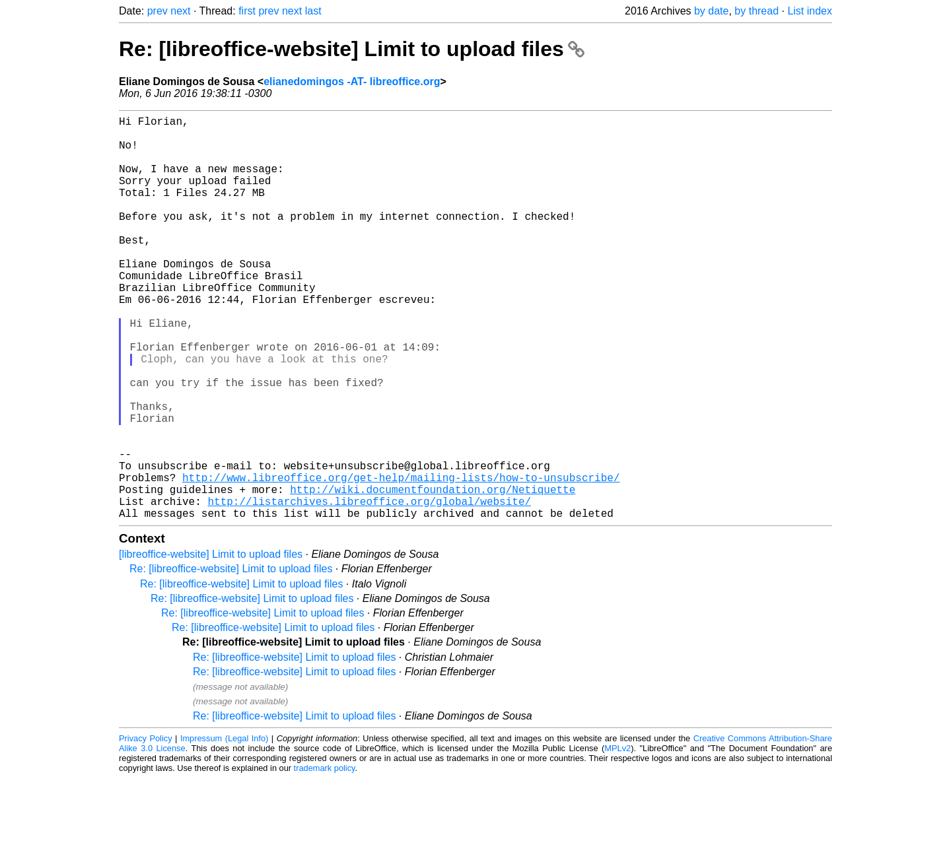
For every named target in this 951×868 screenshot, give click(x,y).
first (247, 11)
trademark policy (324, 858)
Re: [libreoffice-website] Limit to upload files (351, 49)
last (313, 11)
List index (809, 11)
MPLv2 (617, 838)
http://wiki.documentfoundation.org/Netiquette (432, 573)
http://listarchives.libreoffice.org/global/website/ (369, 588)
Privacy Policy (145, 828)
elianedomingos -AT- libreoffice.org (352, 81)
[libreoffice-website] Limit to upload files (210, 644)
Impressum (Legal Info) (224, 828)
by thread (756, 11)
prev (157, 11)
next (180, 11)
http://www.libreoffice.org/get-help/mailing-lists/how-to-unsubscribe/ (400, 559)
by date (711, 11)
